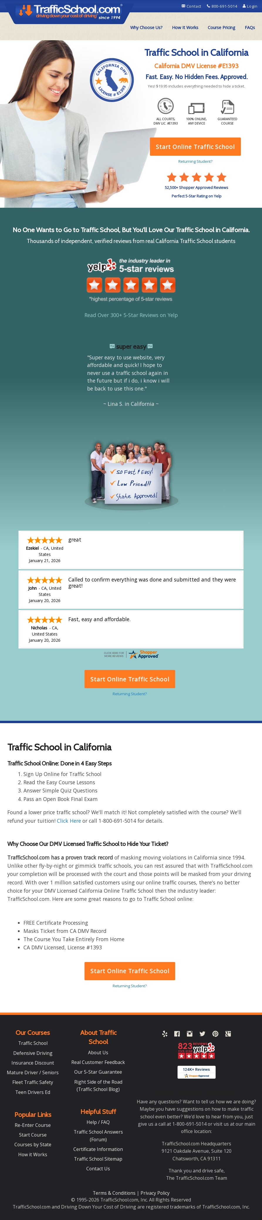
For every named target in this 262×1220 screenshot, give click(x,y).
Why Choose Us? (146, 27)
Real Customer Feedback (98, 1062)
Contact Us (98, 1168)
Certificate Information (98, 1149)
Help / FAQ (98, 1122)
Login (250, 6)
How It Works (185, 27)
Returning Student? (130, 985)
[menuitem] (146, 27)
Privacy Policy (155, 1193)
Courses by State (32, 1144)
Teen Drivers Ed (32, 1092)
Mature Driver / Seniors (33, 1072)
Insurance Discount (32, 1063)
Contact (192, 6)
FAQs (250, 27)
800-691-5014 (222, 6)
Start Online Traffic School (129, 971)
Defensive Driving (33, 1053)
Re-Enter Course (33, 1125)
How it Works (32, 1154)
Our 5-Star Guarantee (98, 1072)
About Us (98, 1052)
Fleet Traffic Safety (32, 1082)
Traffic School (33, 1043)
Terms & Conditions (115, 1193)
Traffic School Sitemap (98, 1159)
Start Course (33, 1135)
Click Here (69, 820)
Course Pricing (221, 27)
